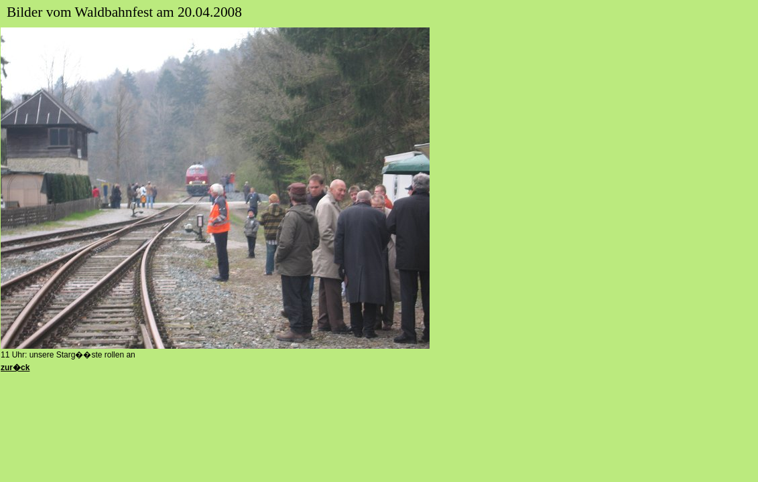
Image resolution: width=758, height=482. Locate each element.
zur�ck (15, 367)
